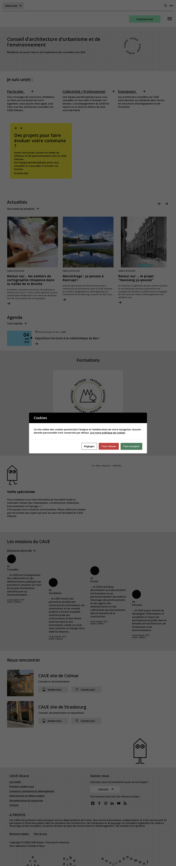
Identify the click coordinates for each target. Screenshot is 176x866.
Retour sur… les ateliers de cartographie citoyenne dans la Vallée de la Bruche (31, 280)
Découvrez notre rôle (19, 551)
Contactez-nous (144, 19)
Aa (172, 5)
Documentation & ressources (26, 785)
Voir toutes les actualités (22, 208)
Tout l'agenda (15, 323)
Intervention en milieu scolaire (27, 781)
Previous (16, 128)
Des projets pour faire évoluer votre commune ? (40, 141)
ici (14, 510)
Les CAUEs (15, 767)
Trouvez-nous (85, 691)
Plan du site (40, 819)
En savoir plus (21, 173)
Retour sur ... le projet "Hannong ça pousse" (136, 278)
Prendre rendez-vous (21, 771)
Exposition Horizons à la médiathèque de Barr (71, 338)
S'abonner (106, 774)
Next (21, 128)
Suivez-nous (13, 5)
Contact (14, 790)
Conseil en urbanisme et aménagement (32, 776)
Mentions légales (19, 819)
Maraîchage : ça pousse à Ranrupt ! (83, 278)
